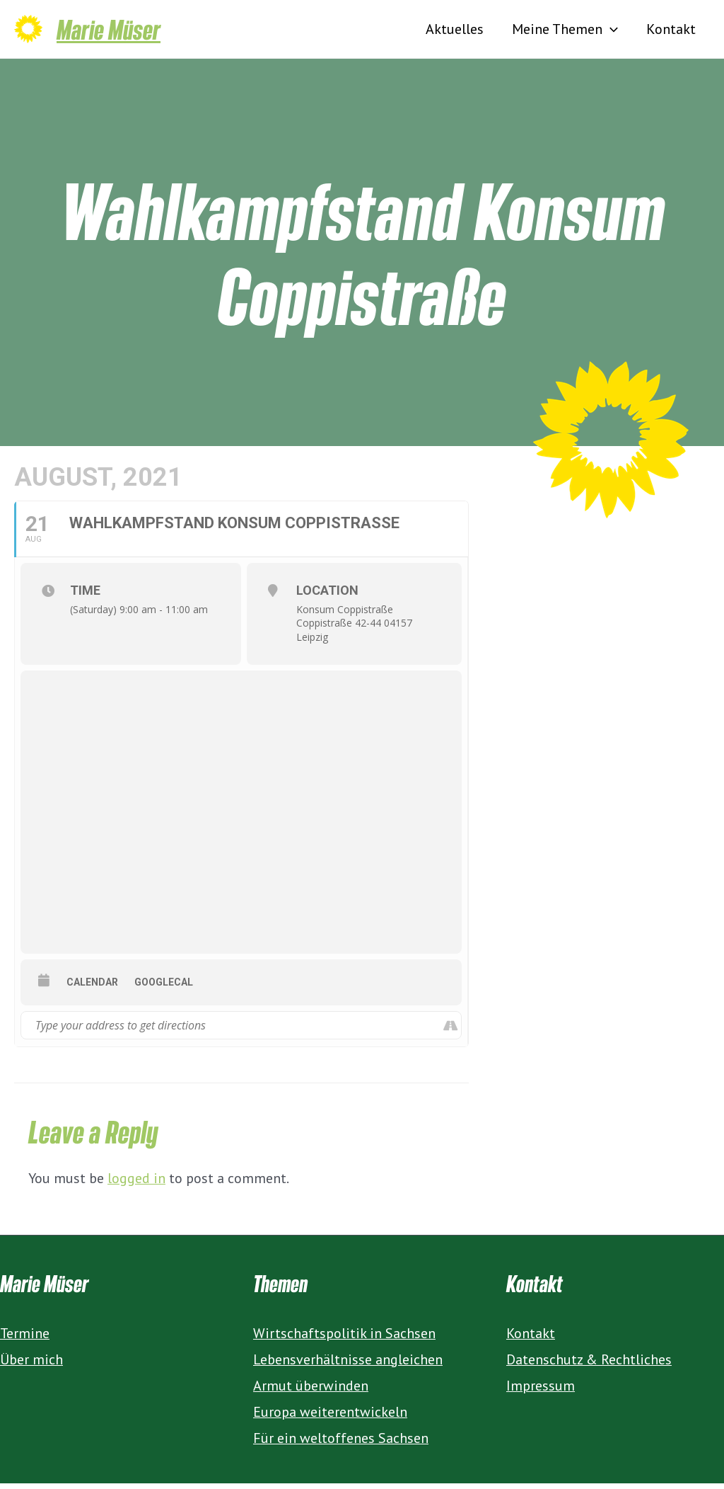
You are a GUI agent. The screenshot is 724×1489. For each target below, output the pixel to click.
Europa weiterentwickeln (330, 1417)
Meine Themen (565, 32)
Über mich (31, 1365)
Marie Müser (108, 32)
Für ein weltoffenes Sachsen (340, 1443)
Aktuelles (455, 32)
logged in (136, 1184)
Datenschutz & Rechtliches (589, 1365)
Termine (24, 1339)
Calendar (92, 987)
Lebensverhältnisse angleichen (348, 1365)
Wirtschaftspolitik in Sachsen (344, 1339)
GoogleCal (163, 987)
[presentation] (610, 32)
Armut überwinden (310, 1391)
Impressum (540, 1391)
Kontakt (671, 32)
